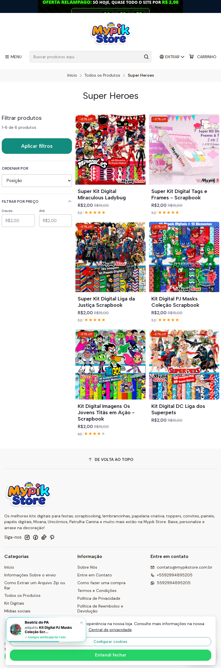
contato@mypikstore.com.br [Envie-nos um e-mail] (181, 567)
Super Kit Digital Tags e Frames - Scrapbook (179, 194)
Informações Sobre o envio (30, 575)
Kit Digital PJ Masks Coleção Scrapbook (175, 302)
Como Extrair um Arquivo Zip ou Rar (34, 585)
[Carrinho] (203, 56)
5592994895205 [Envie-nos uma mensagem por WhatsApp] (170, 582)
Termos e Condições (97, 590)
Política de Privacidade (98, 598)
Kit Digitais (14, 603)
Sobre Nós (87, 567)
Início (72, 75)
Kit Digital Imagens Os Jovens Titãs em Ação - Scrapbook (106, 412)
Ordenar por (15, 168)
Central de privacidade (110, 629)
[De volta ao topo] (110, 459)
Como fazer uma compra (101, 582)
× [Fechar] (81, 622)
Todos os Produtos (102, 75)
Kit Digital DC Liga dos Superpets (178, 409)
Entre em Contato (94, 575)
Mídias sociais (17, 611)
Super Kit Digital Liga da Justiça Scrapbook (106, 302)
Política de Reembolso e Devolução (100, 608)
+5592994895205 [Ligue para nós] (171, 575)
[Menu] (13, 57)
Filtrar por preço (37, 201)
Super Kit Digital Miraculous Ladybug (102, 194)
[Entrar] (172, 57)
